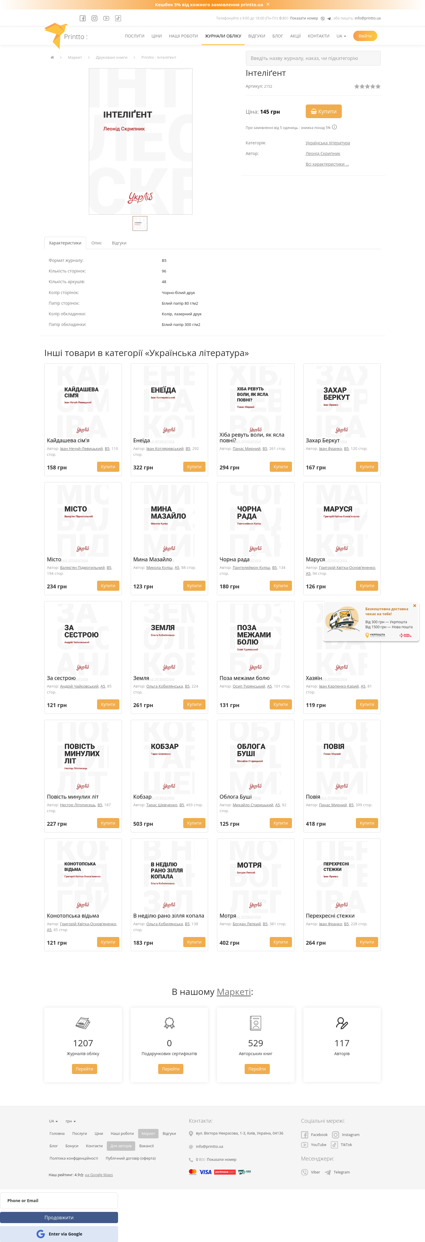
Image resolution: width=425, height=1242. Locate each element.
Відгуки (256, 36)
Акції (295, 36)
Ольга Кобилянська (164, 686)
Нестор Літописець (77, 804)
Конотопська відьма (73, 915)
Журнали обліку (223, 36)
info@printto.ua (368, 18)
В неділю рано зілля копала (169, 915)
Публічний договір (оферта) (131, 1158)
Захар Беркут (323, 440)
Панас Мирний (246, 448)
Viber (310, 1172)
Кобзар (142, 796)
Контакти (318, 36)
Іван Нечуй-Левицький (81, 448)
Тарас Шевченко (161, 804)
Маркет (75, 57)
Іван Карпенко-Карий (339, 686)
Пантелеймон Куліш (251, 567)
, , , (239, 1133)
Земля (141, 677)
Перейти (84, 1069)
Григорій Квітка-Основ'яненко (347, 567)
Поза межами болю (245, 677)
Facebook (314, 1134)
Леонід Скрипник (323, 153)
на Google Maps (99, 1174)
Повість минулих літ (73, 796)
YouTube (313, 1144)
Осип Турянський (249, 686)
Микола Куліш (159, 567)
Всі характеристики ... (327, 164)
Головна (57, 1133)
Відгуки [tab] (119, 243)
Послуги (134, 36)
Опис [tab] (96, 243)
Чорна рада (235, 559)
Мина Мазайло (152, 559)
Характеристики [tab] (65, 243)
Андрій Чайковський (79, 686)
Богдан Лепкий (247, 923)
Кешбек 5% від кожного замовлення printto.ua (209, 4)
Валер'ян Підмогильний (82, 567)
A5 (177, 567)
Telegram (337, 1172)
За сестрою (61, 677)
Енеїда (141, 440)
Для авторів (121, 1145)
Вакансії (146, 1145)
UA (341, 36)
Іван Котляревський (165, 448)
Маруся (315, 559)
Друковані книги (112, 57)
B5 (107, 448)
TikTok (341, 1144)
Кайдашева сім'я (68, 440)
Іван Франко (330, 448)
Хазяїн (314, 677)
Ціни (156, 36)
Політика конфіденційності (74, 1158)
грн (71, 1121)
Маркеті (234, 991)
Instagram (345, 1134)
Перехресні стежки (330, 915)
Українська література (328, 143)
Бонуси (72, 1145)
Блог (277, 36)
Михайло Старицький (253, 804)
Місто (54, 559)
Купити (324, 111)
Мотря (228, 915)
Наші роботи (183, 36)
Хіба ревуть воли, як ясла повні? (252, 437)
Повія (313, 796)
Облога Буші (236, 796)
